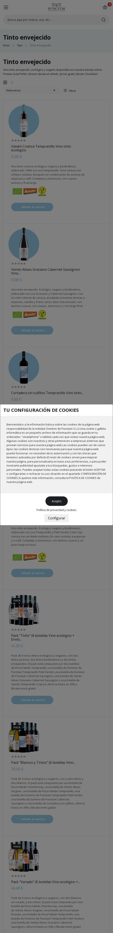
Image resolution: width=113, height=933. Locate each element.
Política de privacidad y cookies (56, 510)
